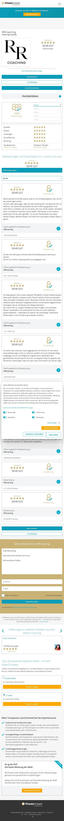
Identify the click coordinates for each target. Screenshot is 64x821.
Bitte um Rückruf (12, 595)
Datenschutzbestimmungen (23, 408)
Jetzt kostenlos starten (32, 790)
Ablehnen (53, 434)
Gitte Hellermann (9, 638)
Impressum (7, 408)
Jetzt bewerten (32, 77)
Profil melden (44, 621)
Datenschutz (41, 812)
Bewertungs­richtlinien (17, 812)
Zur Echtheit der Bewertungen (32, 71)
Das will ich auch (32, 14)
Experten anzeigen (32, 687)
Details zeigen (52, 423)
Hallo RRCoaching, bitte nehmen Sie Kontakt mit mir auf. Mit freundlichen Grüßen (32, 561)
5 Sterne (36, 105)
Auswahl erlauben (34, 434)
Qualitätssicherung (30, 812)
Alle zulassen (50, 428)
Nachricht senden (32, 601)
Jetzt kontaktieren (32, 88)
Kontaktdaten (41, 96)
